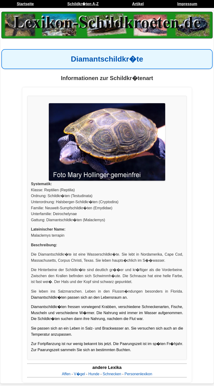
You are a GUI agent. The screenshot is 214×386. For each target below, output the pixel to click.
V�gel (79, 374)
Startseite (25, 4)
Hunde (93, 374)
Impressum (187, 4)
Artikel (138, 4)
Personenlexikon (138, 374)
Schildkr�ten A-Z (83, 4)
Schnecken (112, 374)
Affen (66, 374)
